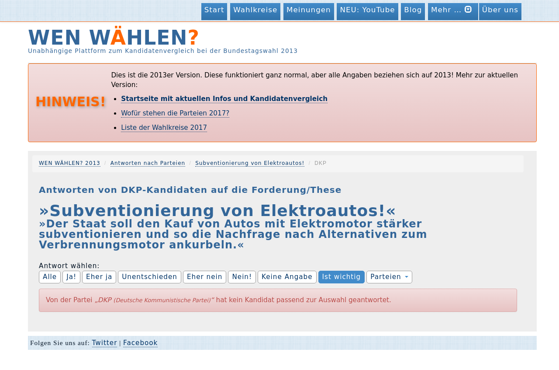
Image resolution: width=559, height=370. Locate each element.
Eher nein (204, 277)
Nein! (242, 277)
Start (214, 9)
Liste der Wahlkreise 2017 (164, 128)
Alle (50, 277)
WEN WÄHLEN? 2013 (69, 163)
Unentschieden (149, 277)
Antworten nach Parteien (148, 163)
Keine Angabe (287, 277)
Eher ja (99, 277)
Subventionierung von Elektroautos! (249, 163)
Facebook (140, 343)
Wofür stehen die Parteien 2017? (175, 113)
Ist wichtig (341, 277)
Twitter (104, 343)
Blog (413, 9)
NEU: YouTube (367, 9)
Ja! (71, 277)
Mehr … (453, 9)
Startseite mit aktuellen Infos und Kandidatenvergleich (224, 99)
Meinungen (308, 9)
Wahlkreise (255, 9)
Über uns (500, 9)
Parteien (389, 277)
